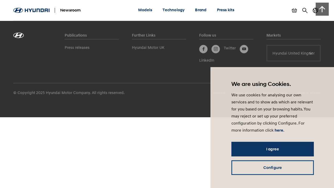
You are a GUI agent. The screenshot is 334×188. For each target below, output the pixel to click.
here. (279, 130)
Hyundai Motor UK (148, 47)
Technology (174, 10)
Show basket (294, 10)
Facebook (203, 49)
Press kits (226, 10)
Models (145, 10)
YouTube (244, 49)
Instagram (215, 49)
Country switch (315, 10)
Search (305, 10)
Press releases (77, 47)
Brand (200, 10)
